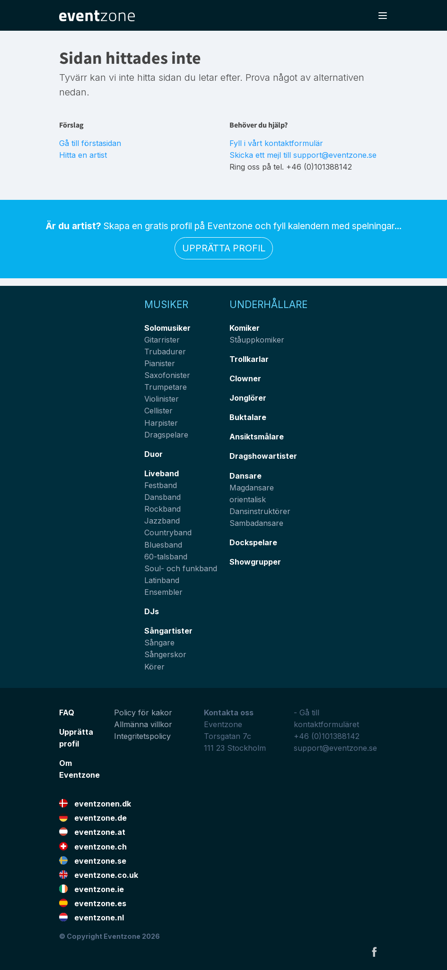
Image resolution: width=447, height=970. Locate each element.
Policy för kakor (143, 712)
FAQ (66, 712)
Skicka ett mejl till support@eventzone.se (303, 155)
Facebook (374, 951)
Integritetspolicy (142, 736)
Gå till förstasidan (90, 143)
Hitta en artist (83, 155)
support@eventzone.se (335, 748)
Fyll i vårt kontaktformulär (276, 143)
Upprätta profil (223, 248)
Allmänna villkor (143, 724)
